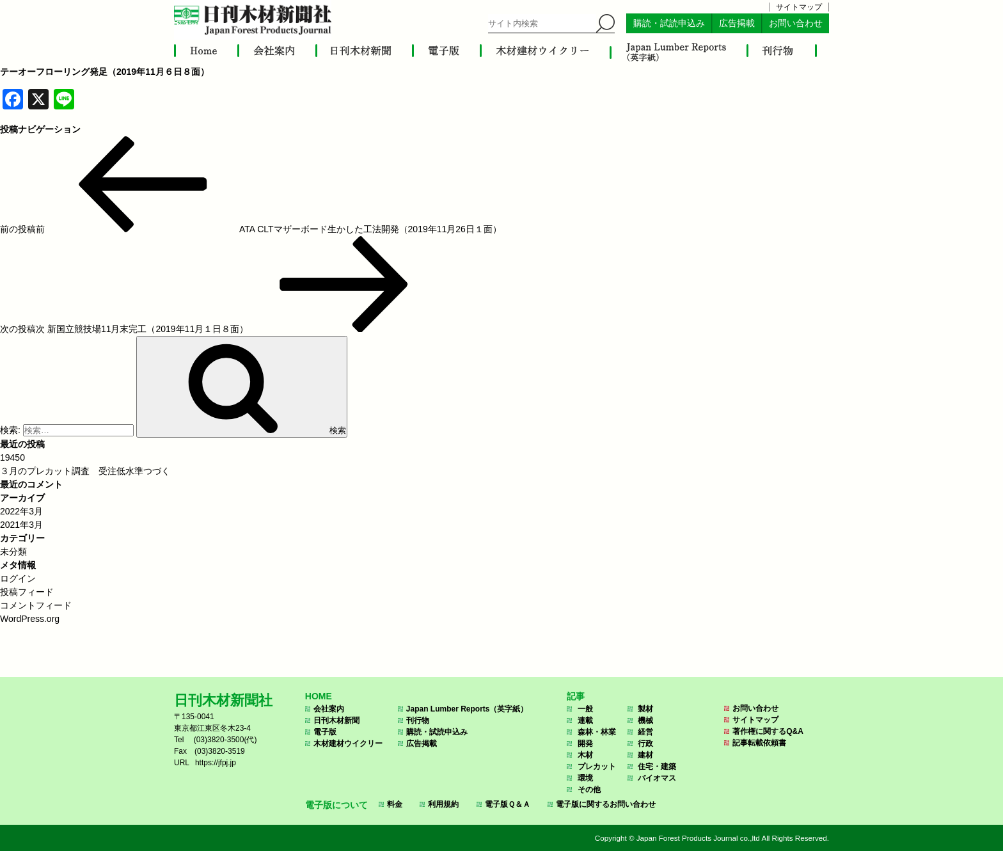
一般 (585, 708)
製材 (645, 708)
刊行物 (417, 720)
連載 (585, 720)
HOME (318, 696)
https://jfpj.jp (215, 762)
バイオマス (657, 778)
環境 (585, 778)
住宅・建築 (657, 766)
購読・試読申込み (669, 23)
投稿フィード (27, 592)
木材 (585, 755)
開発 (585, 743)
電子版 (324, 732)
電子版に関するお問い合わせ (606, 804)
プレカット (597, 766)
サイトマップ (799, 7)
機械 (645, 720)
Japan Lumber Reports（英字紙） (467, 708)
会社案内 (328, 708)
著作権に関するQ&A (767, 731)
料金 (394, 804)
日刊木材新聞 (336, 720)
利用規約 (443, 804)
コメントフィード (36, 605)
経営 (645, 732)
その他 (589, 789)
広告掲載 (737, 23)
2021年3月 (21, 525)
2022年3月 (21, 511)
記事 (576, 696)
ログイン (18, 578)
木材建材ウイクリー (348, 743)
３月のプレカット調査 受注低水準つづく (85, 471)
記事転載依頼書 (759, 742)
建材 (645, 755)
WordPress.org (29, 619)
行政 (645, 743)
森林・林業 (597, 732)
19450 (12, 457)
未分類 (13, 551)
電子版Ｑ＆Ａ (507, 804)
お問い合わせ (796, 23)
